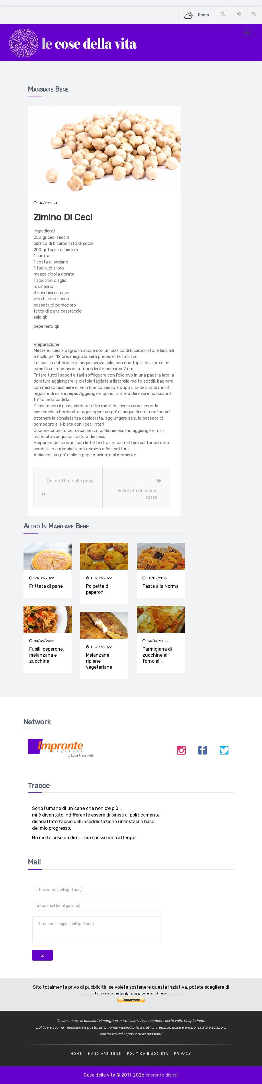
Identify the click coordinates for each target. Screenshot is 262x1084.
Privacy (182, 1053)
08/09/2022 (99, 578)
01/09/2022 (154, 578)
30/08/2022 (155, 641)
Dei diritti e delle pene (69, 481)
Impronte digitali (162, 1074)
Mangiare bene (104, 1053)
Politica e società (147, 1053)
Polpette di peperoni (98, 589)
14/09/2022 (41, 641)
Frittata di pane (46, 586)
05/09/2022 (99, 647)
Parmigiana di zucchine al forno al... (157, 655)
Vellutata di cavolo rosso (137, 494)
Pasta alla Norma (160, 586)
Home (76, 1053)
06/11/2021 (45, 203)
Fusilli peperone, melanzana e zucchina (46, 655)
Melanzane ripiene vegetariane (99, 661)
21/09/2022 (41, 578)
